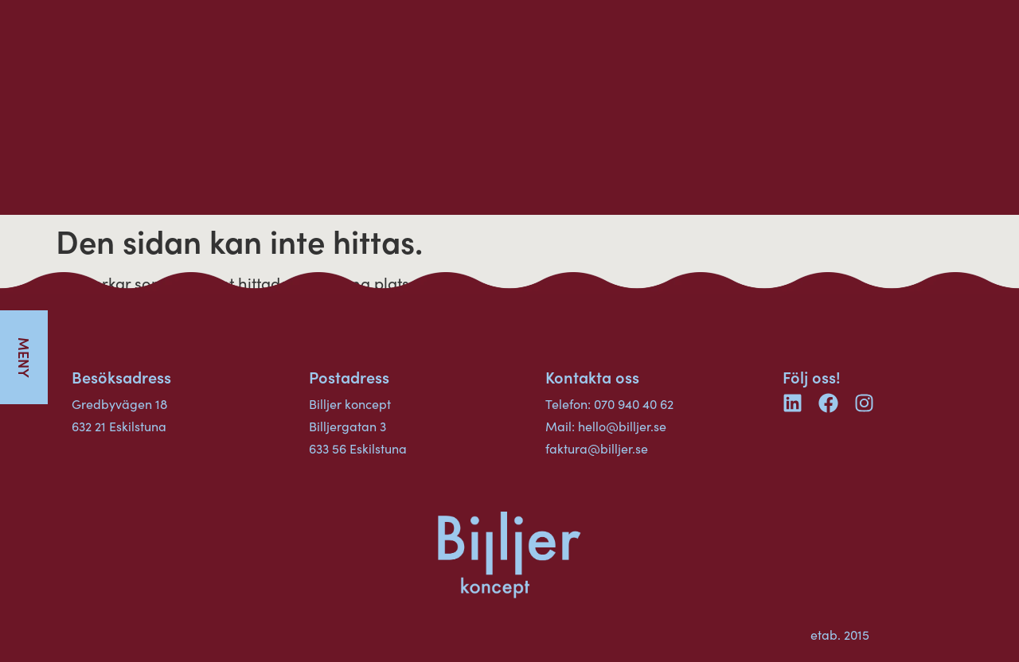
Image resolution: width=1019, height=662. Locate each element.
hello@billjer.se (622, 426)
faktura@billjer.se (596, 448)
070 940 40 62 (633, 403)
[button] (24, 357)
